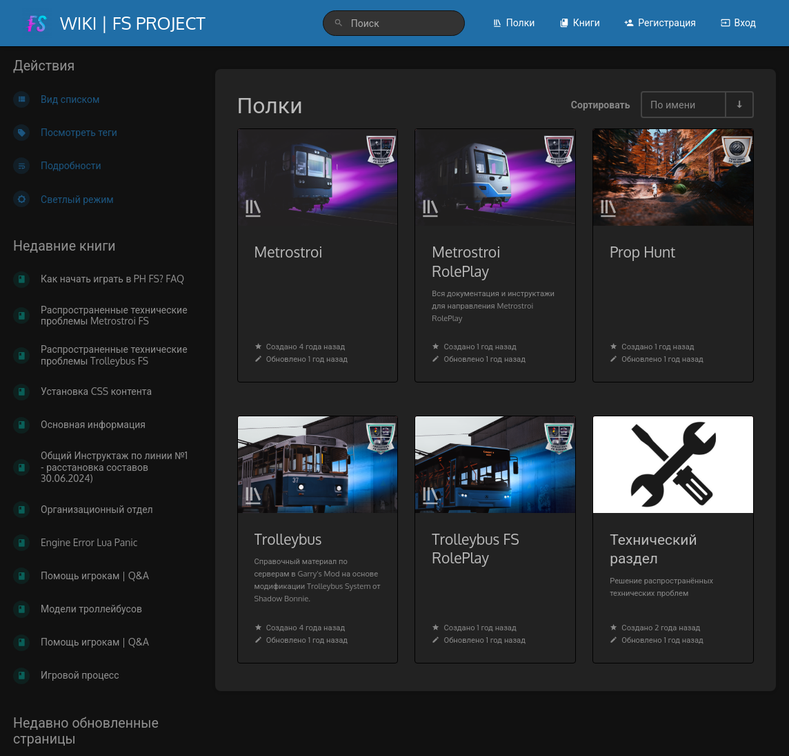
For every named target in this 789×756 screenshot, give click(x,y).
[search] (394, 23)
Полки (513, 22)
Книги (579, 22)
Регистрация (660, 22)
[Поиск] (338, 23)
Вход (738, 22)
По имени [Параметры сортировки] (672, 104)
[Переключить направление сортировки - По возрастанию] (738, 105)
